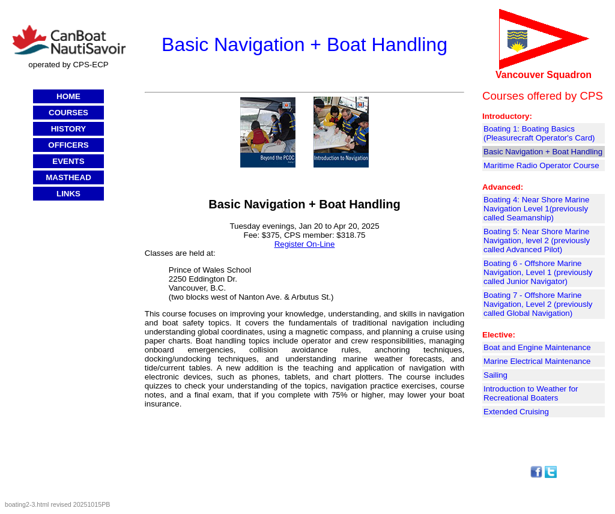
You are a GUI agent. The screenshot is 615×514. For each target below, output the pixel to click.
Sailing (495, 374)
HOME (68, 96)
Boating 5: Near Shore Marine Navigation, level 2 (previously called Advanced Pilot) (536, 240)
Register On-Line (304, 244)
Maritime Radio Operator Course (541, 165)
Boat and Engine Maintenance (537, 347)
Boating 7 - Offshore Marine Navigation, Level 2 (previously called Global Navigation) (538, 304)
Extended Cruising (516, 411)
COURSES (68, 112)
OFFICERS (68, 145)
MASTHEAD (68, 177)
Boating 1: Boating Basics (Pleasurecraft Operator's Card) (539, 133)
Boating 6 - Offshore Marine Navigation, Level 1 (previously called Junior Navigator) (538, 272)
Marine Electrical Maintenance (537, 361)
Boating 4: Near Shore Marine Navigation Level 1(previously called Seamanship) (536, 208)
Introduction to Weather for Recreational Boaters (530, 393)
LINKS (68, 193)
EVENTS (68, 161)
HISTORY (68, 128)
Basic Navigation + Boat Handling (542, 151)
